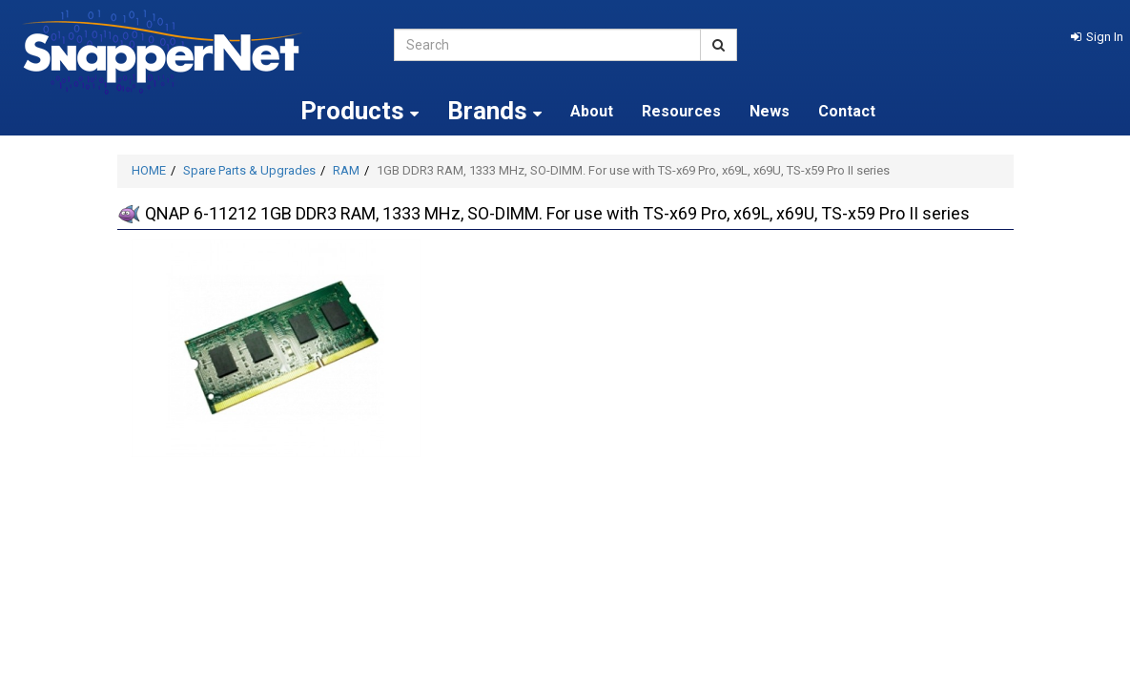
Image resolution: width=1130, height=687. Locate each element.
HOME (149, 170)
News (770, 111)
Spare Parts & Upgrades (249, 170)
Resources (681, 111)
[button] (1097, 37)
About (591, 111)
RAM (346, 170)
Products (359, 110)
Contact (846, 111)
